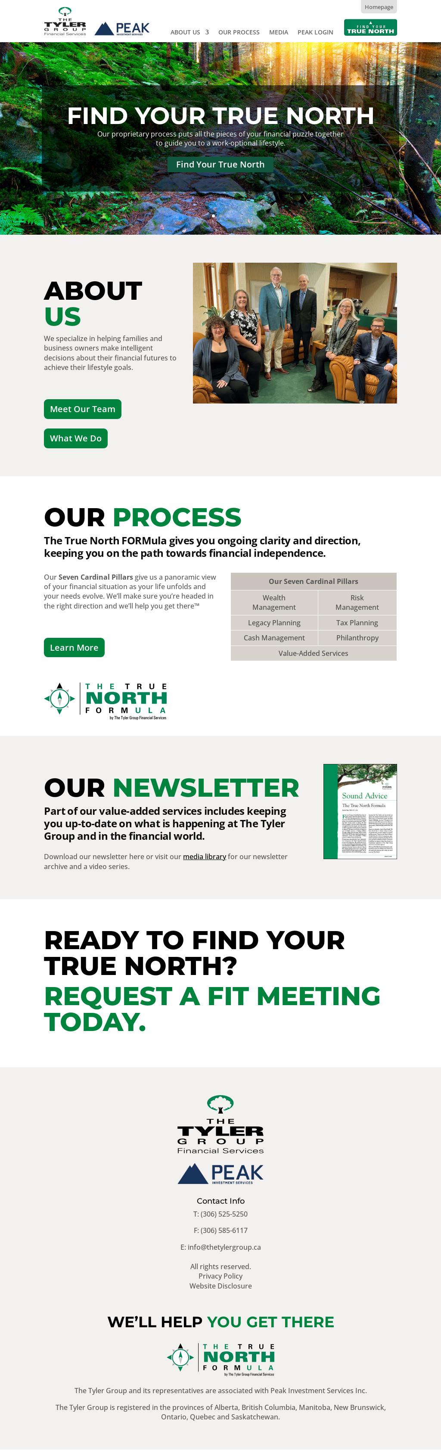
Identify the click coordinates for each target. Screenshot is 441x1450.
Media (278, 32)
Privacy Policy (220, 1276)
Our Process (239, 32)
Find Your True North (221, 115)
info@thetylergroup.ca (224, 1247)
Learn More (74, 647)
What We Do (76, 438)
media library (204, 857)
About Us (185, 32)
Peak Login (315, 32)
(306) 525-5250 (224, 1214)
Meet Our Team (82, 409)
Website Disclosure (220, 1286)
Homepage (379, 7)
